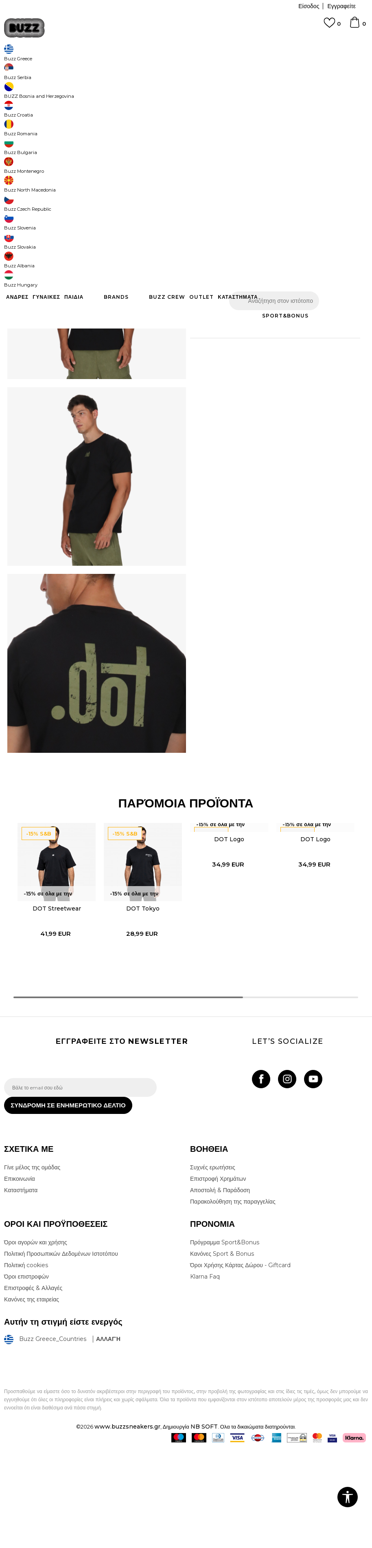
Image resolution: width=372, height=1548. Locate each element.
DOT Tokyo (141, 994)
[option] (54, 989)
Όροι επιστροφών (26, 1375)
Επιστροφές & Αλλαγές (33, 1386)
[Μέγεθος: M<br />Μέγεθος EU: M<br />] (232, 180)
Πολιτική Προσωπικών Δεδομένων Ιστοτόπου (61, 1352)
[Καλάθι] (357, 26)
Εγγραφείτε (341, 6)
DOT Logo (229, 924)
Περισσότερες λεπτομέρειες (260, 326)
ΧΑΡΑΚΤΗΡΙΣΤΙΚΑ (272, 352)
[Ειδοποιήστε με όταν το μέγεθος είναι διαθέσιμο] (323, 180)
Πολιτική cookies (26, 1363)
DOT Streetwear (54, 994)
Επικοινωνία (19, 1277)
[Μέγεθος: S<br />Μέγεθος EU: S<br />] (201, 180)
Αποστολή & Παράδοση (220, 1288)
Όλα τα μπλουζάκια (121, 65)
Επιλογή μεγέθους (212, 166)
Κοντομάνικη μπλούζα (171, 65)
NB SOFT (204, 1525)
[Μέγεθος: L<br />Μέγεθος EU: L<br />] (262, 180)
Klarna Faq (205, 1375)
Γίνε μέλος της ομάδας (32, 1266)
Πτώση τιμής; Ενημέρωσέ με (331, 128)
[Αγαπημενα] (332, 26)
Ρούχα (89, 65)
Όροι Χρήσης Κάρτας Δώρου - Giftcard (240, 1363)
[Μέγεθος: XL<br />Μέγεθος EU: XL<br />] (293, 180)
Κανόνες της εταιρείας (31, 1398)
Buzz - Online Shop (27, 65)
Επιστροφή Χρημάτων (218, 1277)
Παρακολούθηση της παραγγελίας (233, 1300)
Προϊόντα (66, 65)
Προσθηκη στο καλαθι (261, 265)
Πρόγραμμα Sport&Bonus (224, 1341)
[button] (350, 265)
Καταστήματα (20, 1288)
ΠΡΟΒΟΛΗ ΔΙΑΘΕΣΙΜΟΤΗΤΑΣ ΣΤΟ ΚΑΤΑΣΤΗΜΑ (272, 378)
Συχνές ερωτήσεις (212, 1266)
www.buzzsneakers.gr (127, 1525)
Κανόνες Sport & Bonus (222, 1352)
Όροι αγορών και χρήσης (35, 1341)
